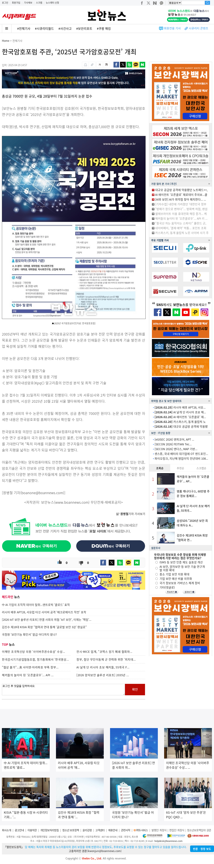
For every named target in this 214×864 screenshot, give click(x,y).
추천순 (180, 468)
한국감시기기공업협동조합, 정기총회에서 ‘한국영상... (35, 659)
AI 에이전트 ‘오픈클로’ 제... (180, 417)
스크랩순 (201, 468)
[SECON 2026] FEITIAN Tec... (173, 444)
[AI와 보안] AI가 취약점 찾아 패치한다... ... (180, 199)
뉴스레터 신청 (52, 2)
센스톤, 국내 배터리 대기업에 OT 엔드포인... (181, 454)
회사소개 (6, 830)
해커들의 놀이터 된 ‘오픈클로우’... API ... (28, 675)
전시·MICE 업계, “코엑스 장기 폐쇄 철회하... (104, 652)
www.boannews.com (71, 502)
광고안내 (19, 830)
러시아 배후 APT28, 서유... (180, 407)
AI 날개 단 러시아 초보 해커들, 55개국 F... (103, 667)
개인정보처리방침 (49, 830)
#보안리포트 (84, 28)
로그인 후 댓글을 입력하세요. (63, 689)
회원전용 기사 (172, 28)
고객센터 (100, 830)
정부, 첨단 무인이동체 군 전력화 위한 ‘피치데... (106, 659)
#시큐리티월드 (44, 28)
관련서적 (125, 830)
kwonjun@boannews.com (104, 851)
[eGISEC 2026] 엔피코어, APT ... (174, 439)
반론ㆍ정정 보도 (202, 849)
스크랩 (39, 2)
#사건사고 (65, 28)
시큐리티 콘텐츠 (198, 28)
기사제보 (28, 2)
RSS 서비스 (142, 830)
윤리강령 (87, 830)
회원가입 (16, 2)
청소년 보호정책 (70, 830)
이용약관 (32, 830)
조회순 (160, 468)
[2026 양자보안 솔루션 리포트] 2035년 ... (102, 675)
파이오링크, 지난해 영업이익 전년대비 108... (181, 458)
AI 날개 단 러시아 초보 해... (180, 412)
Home (5, 41)
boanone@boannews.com (42, 492)
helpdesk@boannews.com (168, 841)
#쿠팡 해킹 (104, 28)
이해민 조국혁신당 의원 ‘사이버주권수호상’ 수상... (33, 652)
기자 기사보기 (130, 514)
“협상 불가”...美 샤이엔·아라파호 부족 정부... (30, 667)
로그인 (5, 2)
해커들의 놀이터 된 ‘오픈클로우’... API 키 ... (181, 218)
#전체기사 (23, 28)
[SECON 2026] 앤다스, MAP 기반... (176, 449)
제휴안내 (112, 830)
